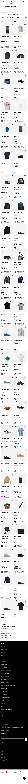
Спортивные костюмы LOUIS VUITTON (9, 631)
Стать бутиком (4, 703)
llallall (18, 545)
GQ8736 (18, 196)
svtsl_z (18, 46)
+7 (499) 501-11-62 (4, 724)
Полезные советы (5, 682)
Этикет (2, 658)
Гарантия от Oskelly (5, 649)
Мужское (3, 3)
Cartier (2, 754)
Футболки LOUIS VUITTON (6, 630)
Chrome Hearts (3, 748)
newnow (5, 97)
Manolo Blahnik (3, 757)
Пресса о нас (4, 652)
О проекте (3, 646)
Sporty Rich (3, 760)
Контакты (3, 712)
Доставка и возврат (5, 676)
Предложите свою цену (6, 679)
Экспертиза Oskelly (5, 694)
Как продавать (4, 691)
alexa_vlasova (6, 196)
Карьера (3, 661)
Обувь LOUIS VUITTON (6, 628)
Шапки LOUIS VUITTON (6, 639)
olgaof (4, 247)
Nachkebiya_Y (6, 46)
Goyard (2, 751)
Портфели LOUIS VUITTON (7, 633)
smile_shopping (6, 71)
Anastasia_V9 (19, 71)
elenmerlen (19, 247)
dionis (4, 496)
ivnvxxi (4, 221)
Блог (2, 655)
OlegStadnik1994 (20, 146)
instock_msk (19, 521)
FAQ (2, 715)
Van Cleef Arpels (4, 749)
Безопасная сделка (5, 673)
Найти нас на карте (5, 730)
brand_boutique (6, 323)
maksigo (5, 20)
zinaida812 (5, 470)
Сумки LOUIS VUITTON (6, 637)
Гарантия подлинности (6, 670)
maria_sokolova (6, 271)
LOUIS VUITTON (5, 36)
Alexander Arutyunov (5, 759)
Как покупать (4, 667)
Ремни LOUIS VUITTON (6, 635)
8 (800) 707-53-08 (4, 720)
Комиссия (3, 700)
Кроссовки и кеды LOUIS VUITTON (8, 626)
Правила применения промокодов (8, 685)
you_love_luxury (20, 221)
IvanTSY (18, 120)
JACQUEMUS (3, 752)
